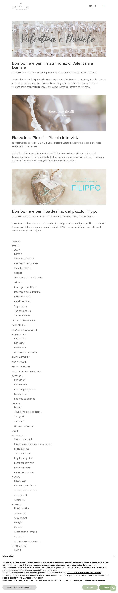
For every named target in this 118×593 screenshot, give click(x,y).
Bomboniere (54, 72)
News (77, 72)
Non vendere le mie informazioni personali (84, 573)
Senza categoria (89, 72)
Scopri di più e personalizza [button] (19, 587)
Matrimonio (67, 72)
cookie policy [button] (91, 565)
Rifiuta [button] (90, 587)
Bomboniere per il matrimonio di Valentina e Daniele (52, 65)
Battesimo (51, 216)
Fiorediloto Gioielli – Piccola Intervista (45, 137)
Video (34, 146)
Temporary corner (21, 146)
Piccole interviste (92, 142)
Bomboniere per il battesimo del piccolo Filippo (55, 211)
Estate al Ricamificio (73, 142)
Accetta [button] (107, 587)
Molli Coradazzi (22, 72)
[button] (114, 556)
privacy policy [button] (36, 578)
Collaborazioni (55, 142)
